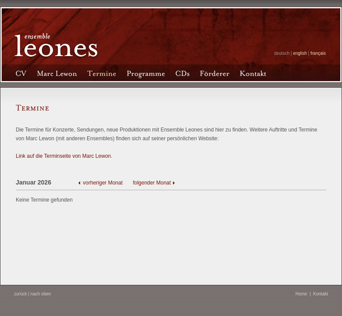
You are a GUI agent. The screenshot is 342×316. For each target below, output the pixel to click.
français (318, 53)
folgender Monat (152, 183)
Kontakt (320, 293)
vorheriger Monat (103, 183)
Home (301, 293)
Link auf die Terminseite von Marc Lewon (63, 156)
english (300, 53)
